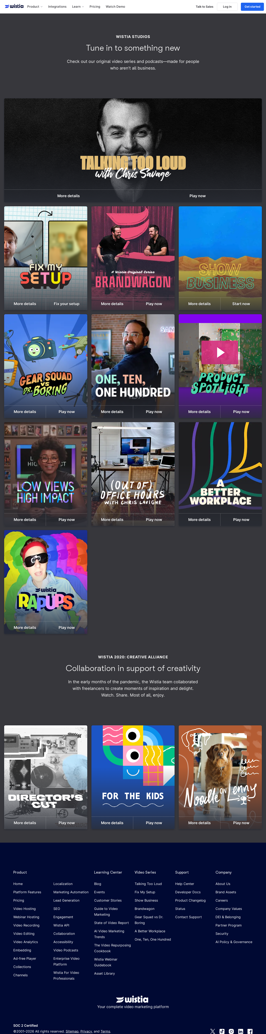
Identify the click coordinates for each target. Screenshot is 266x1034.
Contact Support (188, 917)
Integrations (57, 7)
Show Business (146, 900)
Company (224, 872)
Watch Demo (115, 7)
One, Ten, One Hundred (153, 939)
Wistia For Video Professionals (66, 975)
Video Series (145, 872)
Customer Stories (108, 900)
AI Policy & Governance (234, 942)
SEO (56, 909)
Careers (222, 900)
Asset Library (104, 973)
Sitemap (72, 1031)
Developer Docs (188, 892)
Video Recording (26, 925)
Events (99, 892)
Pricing (95, 7)
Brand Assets (226, 892)
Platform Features (27, 892)
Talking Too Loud (148, 884)
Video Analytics (25, 942)
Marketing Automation (71, 892)
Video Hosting (24, 909)
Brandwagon (144, 909)
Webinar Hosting (26, 917)
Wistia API (61, 925)
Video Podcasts (65, 950)
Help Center (184, 884)
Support (182, 872)
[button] (35, 7)
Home (18, 884)
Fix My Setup (145, 892)
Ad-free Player (24, 958)
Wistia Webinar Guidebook (105, 962)
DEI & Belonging (228, 917)
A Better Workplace (150, 931)
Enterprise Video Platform (66, 961)
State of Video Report (111, 923)
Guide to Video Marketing (106, 912)
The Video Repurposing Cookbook (112, 948)
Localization (63, 884)
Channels (20, 975)
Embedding (22, 950)
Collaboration (64, 933)
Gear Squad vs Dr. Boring (149, 920)
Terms (105, 1031)
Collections (22, 967)
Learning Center (108, 872)
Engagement (63, 917)
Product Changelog (190, 900)
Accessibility (63, 942)
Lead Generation (66, 900)
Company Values (229, 909)
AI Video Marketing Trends (109, 934)
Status (180, 909)
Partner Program (229, 925)
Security (222, 933)
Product (20, 872)
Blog (97, 884)
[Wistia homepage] (13, 7)
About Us (223, 884)
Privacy (86, 1031)
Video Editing (23, 933)
